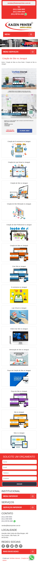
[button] (3, 43)
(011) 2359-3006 (19, 12)
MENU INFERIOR (10, 496)
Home (3, 62)
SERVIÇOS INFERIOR (12, 507)
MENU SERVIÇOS (10, 52)
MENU (7, 34)
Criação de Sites (26, 558)
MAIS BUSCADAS (11, 551)
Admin (5, 560)
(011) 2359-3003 (19, 9)
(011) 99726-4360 (17, 14)
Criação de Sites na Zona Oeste (15, 62)
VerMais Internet (15, 558)
